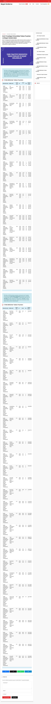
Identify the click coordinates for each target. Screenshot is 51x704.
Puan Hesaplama (44, 4)
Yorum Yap (5, 676)
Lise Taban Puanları (41, 51)
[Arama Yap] (49, 1)
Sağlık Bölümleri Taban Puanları (41, 78)
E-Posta (5, 694)
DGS (33, 4)
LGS (30, 4)
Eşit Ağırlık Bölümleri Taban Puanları (42, 67)
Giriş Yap (14, 697)
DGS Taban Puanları (41, 35)
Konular (37, 4)
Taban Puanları (23, 4)
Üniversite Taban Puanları (42, 74)
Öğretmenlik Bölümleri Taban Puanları (42, 39)
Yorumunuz (5, 682)
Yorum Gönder (6, 697)
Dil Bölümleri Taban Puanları (42, 54)
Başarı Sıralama (6, 4)
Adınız (4, 690)
